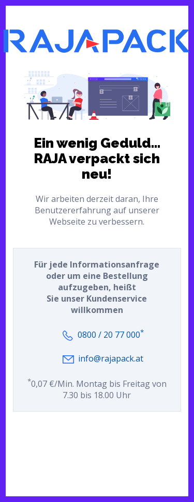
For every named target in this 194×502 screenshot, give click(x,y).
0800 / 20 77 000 (111, 334)
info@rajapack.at (110, 358)
